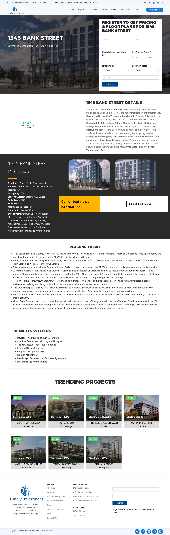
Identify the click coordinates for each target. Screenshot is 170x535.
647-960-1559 (41, 2)
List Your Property (55, 501)
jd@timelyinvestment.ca (20, 2)
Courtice (142, 426)
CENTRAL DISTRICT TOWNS (66, 464)
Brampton (104, 467)
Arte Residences (66, 422)
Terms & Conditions (55, 509)
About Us (138, 9)
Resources (124, 9)
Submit (109, 84)
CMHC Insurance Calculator (85, 501)
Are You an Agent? (141, 52)
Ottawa (21, 171)
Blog (49, 514)
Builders (113, 9)
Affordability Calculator (83, 492)
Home (71, 9)
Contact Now (154, 10)
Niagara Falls (28, 467)
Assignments (92, 9)
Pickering (66, 467)
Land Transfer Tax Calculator (85, 496)
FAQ (49, 505)
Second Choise (139, 65)
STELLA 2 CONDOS (104, 464)
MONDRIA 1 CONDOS (141, 422)
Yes (137, 57)
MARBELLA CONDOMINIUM (28, 464)
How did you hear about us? (114, 53)
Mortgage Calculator (82, 488)
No (150, 57)
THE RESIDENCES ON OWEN (104, 422)
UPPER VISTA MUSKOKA (28, 422)
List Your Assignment (56, 496)
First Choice (108, 65)
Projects (80, 9)
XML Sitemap (79, 515)
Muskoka (28, 426)
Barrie (104, 426)
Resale (104, 9)
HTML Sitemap (79, 511)
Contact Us (52, 518)
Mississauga (66, 426)
